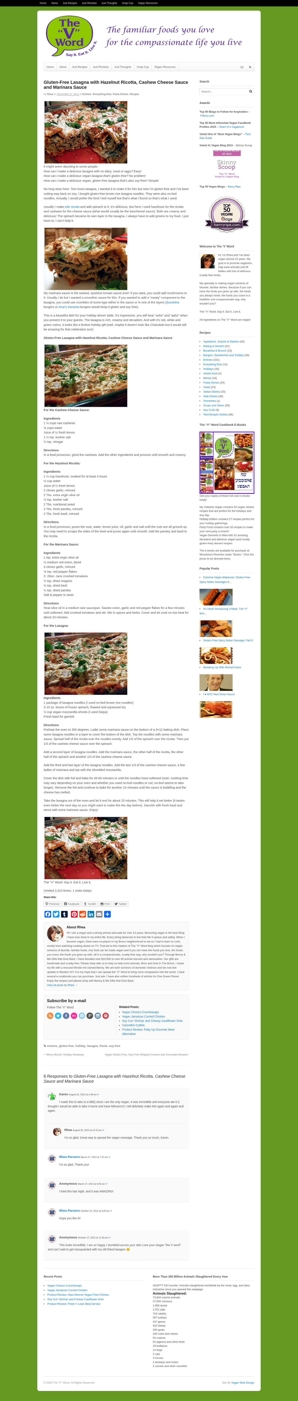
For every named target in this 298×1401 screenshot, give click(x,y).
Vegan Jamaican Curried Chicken (67, 1290)
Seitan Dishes (211, 391)
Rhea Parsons (69, 1157)
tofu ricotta (72, 206)
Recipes (134, 94)
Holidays (208, 368)
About (54, 3)
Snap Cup (127, 3)
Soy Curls (209, 409)
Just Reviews (89, 3)
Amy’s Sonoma (69, 307)
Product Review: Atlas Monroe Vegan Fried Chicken (78, 1294)
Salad (206, 387)
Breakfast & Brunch (214, 350)
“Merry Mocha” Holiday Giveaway (64, 1054)
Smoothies (209, 400)
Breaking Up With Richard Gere (222, 667)
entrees (52, 1046)
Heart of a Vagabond (231, 126)
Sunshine (172, 302)
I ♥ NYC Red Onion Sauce (219, 694)
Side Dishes (210, 396)
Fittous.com (207, 115)
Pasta (103, 1046)
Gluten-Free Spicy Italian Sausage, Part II (228, 640)
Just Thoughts (109, 3)
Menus (207, 378)
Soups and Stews (213, 405)
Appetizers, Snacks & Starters (221, 341)
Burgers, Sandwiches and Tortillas (223, 355)
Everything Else (102, 94)
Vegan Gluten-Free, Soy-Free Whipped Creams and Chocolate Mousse (147, 1054)
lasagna (92, 1046)
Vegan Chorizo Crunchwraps (64, 1285)
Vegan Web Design (242, 1382)
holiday (81, 1046)
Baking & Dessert (213, 346)
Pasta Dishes (120, 94)
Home (43, 3)
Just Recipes (70, 3)
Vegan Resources (148, 3)
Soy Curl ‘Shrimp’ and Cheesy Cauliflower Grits (75, 1299)
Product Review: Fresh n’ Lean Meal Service (73, 1303)
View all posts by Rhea (62, 985)
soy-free (114, 1046)
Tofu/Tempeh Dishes (215, 414)
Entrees (86, 94)
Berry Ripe (234, 186)
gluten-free (66, 1046)
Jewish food (210, 373)
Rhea (50, 94)
